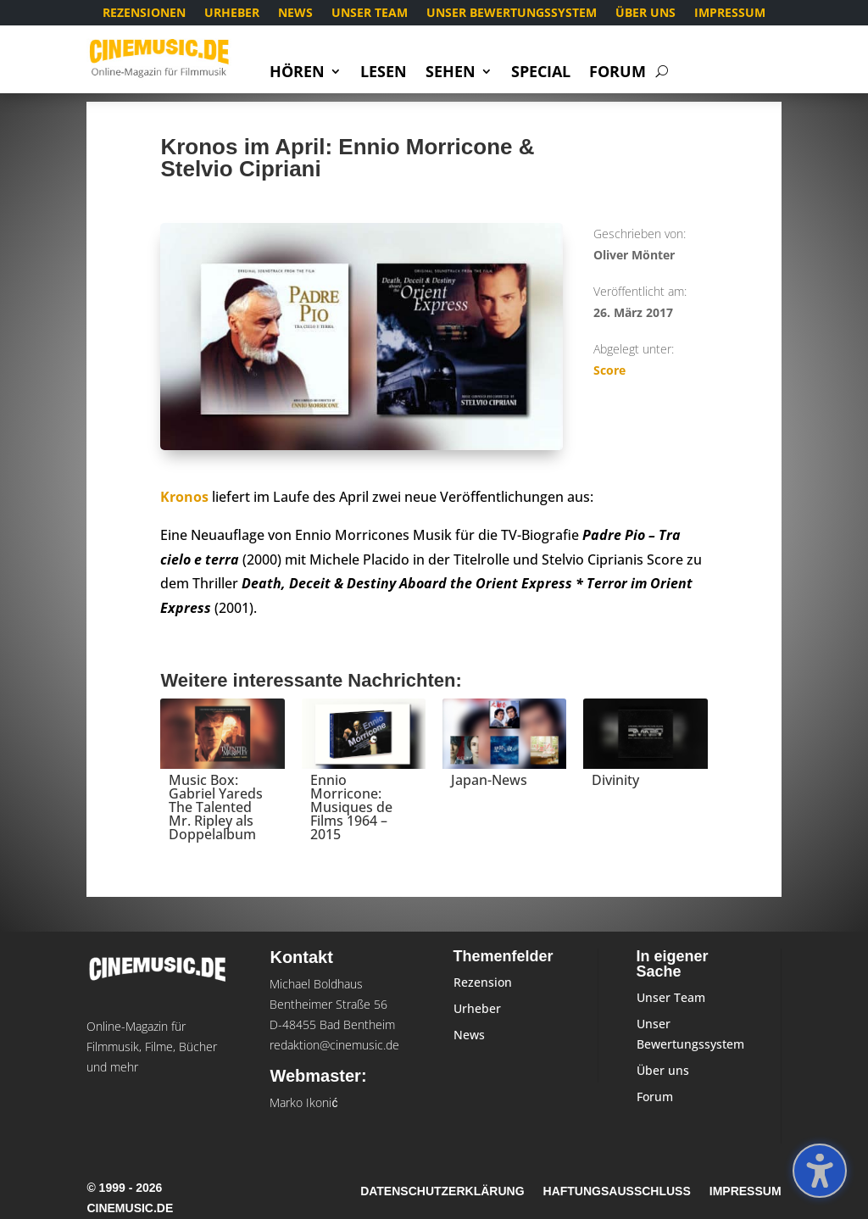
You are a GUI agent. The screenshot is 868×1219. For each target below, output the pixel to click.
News (295, 13)
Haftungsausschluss (617, 1191)
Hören (297, 73)
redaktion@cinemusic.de (334, 1045)
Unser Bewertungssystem (511, 13)
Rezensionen (144, 13)
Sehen (451, 73)
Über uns (645, 13)
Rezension (482, 982)
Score (609, 370)
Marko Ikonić (303, 1102)
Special (540, 73)
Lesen (383, 73)
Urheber (231, 13)
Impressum (729, 13)
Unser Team (369, 13)
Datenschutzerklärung (442, 1191)
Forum (617, 73)
